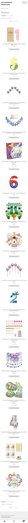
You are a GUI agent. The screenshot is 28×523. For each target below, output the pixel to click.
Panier (22, 520)
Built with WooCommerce (6, 516)
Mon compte (4, 521)
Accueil (3, 8)
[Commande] (6, 15)
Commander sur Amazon (14, 49)
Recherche (14, 521)
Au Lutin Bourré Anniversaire (6, 3)
